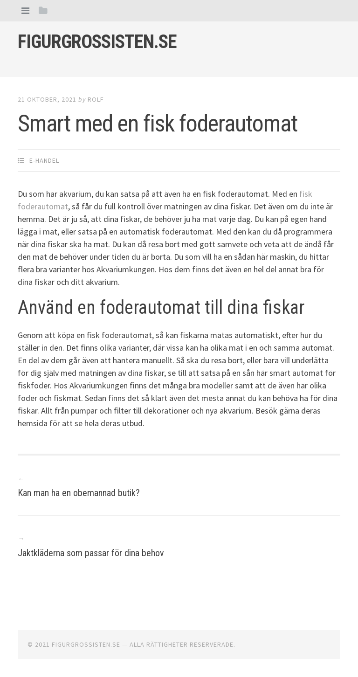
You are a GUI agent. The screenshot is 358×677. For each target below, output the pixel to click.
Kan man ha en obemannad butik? (79, 492)
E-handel (44, 160)
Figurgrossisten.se (97, 42)
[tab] (25, 10)
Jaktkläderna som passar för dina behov (91, 553)
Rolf (96, 99)
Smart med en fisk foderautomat (157, 123)
